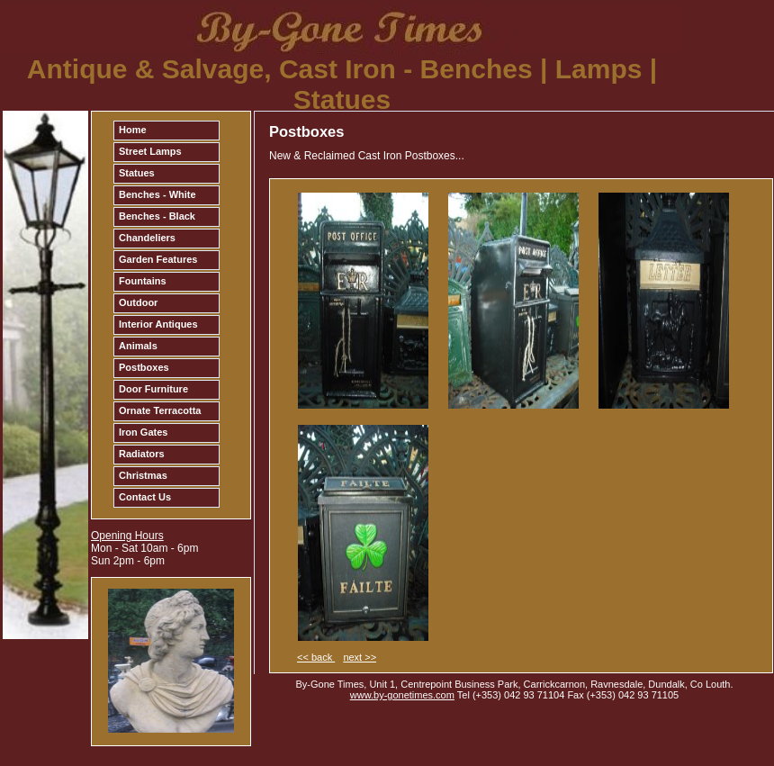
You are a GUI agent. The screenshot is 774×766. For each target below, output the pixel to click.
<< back (316, 657)
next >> (359, 657)
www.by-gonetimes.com (402, 694)
